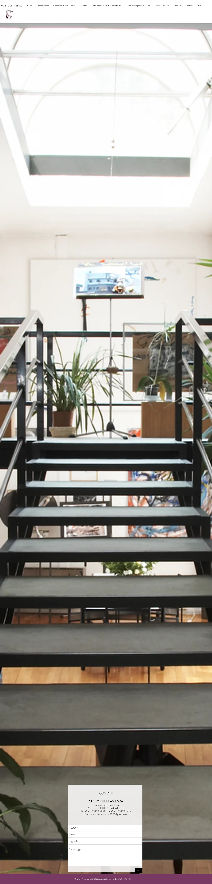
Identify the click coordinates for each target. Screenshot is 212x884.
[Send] (138, 870)
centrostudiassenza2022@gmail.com (109, 814)
